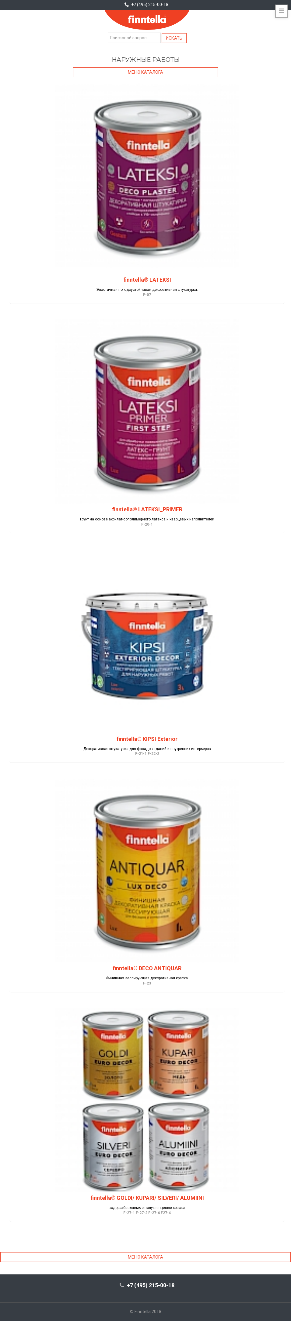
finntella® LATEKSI (147, 280)
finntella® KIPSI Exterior (147, 739)
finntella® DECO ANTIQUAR (147, 968)
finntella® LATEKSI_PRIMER (147, 509)
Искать (174, 38)
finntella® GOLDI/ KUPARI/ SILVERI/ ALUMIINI (147, 1198)
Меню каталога (145, 72)
